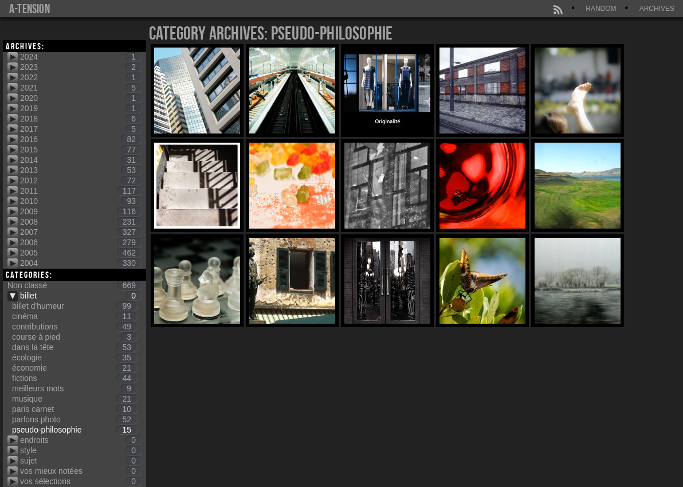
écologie (74, 357)
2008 (81, 221)
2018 (81, 118)
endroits (81, 440)
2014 (81, 159)
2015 (81, 149)
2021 (81, 87)
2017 (81, 128)
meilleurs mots (74, 388)
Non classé (74, 285)
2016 (81, 139)
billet (81, 295)
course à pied (74, 336)
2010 (81, 201)
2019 (81, 108)
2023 (81, 67)
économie (74, 367)
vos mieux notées (81, 471)
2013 (81, 170)
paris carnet (74, 409)
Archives (656, 9)
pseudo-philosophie (74, 429)
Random (601, 9)
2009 (81, 211)
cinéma (74, 316)
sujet (81, 460)
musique (74, 398)
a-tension (29, 8)
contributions (74, 326)
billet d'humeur (74, 306)
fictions (74, 378)
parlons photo (74, 419)
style (81, 450)
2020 (81, 98)
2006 (81, 242)
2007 (81, 232)
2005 (81, 252)
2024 (81, 56)
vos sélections (81, 481)
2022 (81, 77)
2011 (81, 190)
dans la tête (74, 347)
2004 (81, 263)
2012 (81, 180)
